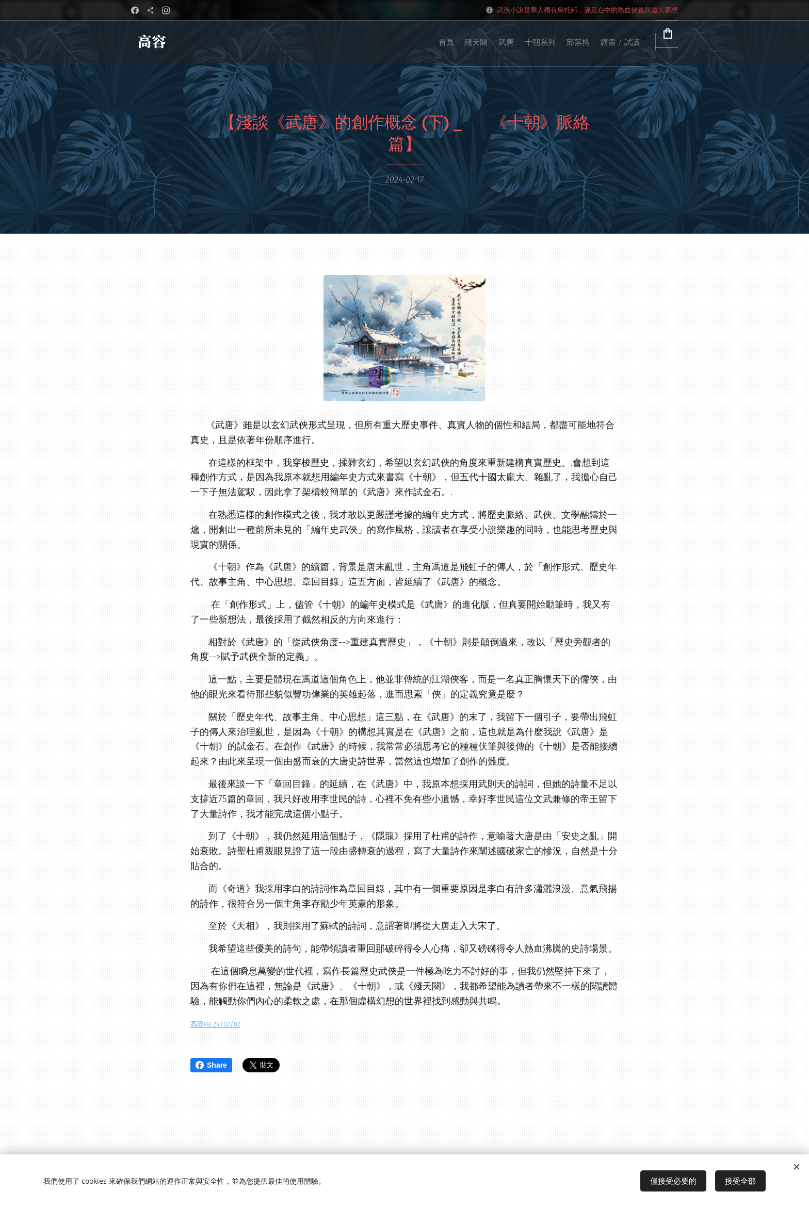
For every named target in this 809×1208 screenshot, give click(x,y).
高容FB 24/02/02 (215, 1024)
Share (211, 1065)
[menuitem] (510, 42)
